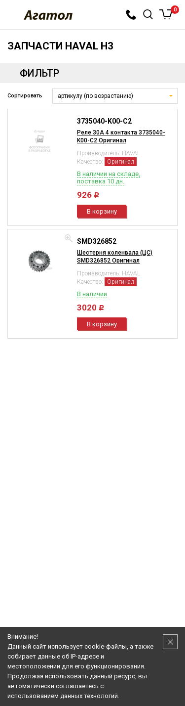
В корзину (102, 211)
